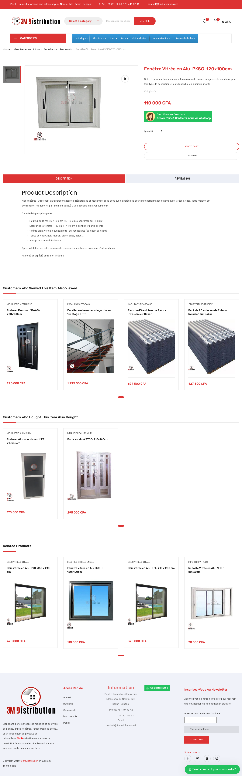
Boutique (68, 703)
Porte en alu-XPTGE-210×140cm (87, 439)
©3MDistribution (29, 761)
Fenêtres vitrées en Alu (58, 49)
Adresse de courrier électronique (202, 713)
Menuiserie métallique (19, 304)
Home (6, 49)
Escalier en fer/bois (78, 304)
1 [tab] (121, 397)
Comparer (192, 155)
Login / (219, 3)
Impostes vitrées (198, 562)
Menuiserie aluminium (27, 49)
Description (64, 178)
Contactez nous (157, 688)
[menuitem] (80, 38)
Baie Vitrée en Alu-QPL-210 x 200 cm (151, 568)
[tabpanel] (30, 347)
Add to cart (192, 146)
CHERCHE (145, 21)
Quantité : (149, 131)
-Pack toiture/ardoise (140, 304)
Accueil (67, 697)
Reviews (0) (182, 178)
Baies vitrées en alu (18, 562)
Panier (66, 723)
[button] (215, 22)
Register (227, 3)
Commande (69, 710)
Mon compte (70, 716)
